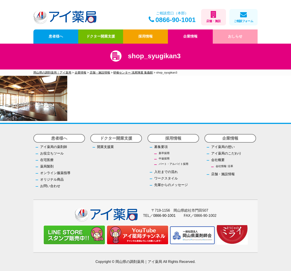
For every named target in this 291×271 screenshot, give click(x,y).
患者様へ (56, 36)
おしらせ (235, 36)
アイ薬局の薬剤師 (53, 147)
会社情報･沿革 (224, 166)
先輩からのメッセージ (171, 185)
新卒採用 (164, 153)
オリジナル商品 (52, 179)
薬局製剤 (47, 166)
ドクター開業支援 (100, 36)
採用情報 (145, 36)
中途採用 (164, 158)
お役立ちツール (52, 153)
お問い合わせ (50, 186)
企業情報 (190, 36)
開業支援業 (105, 147)
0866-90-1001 (172, 19)
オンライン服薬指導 (55, 173)
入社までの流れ (166, 172)
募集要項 (161, 147)
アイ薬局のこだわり (226, 153)
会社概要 (218, 160)
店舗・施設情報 (223, 174)
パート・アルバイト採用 (173, 164)
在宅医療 (47, 160)
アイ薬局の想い (223, 147)
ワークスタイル (166, 178)
